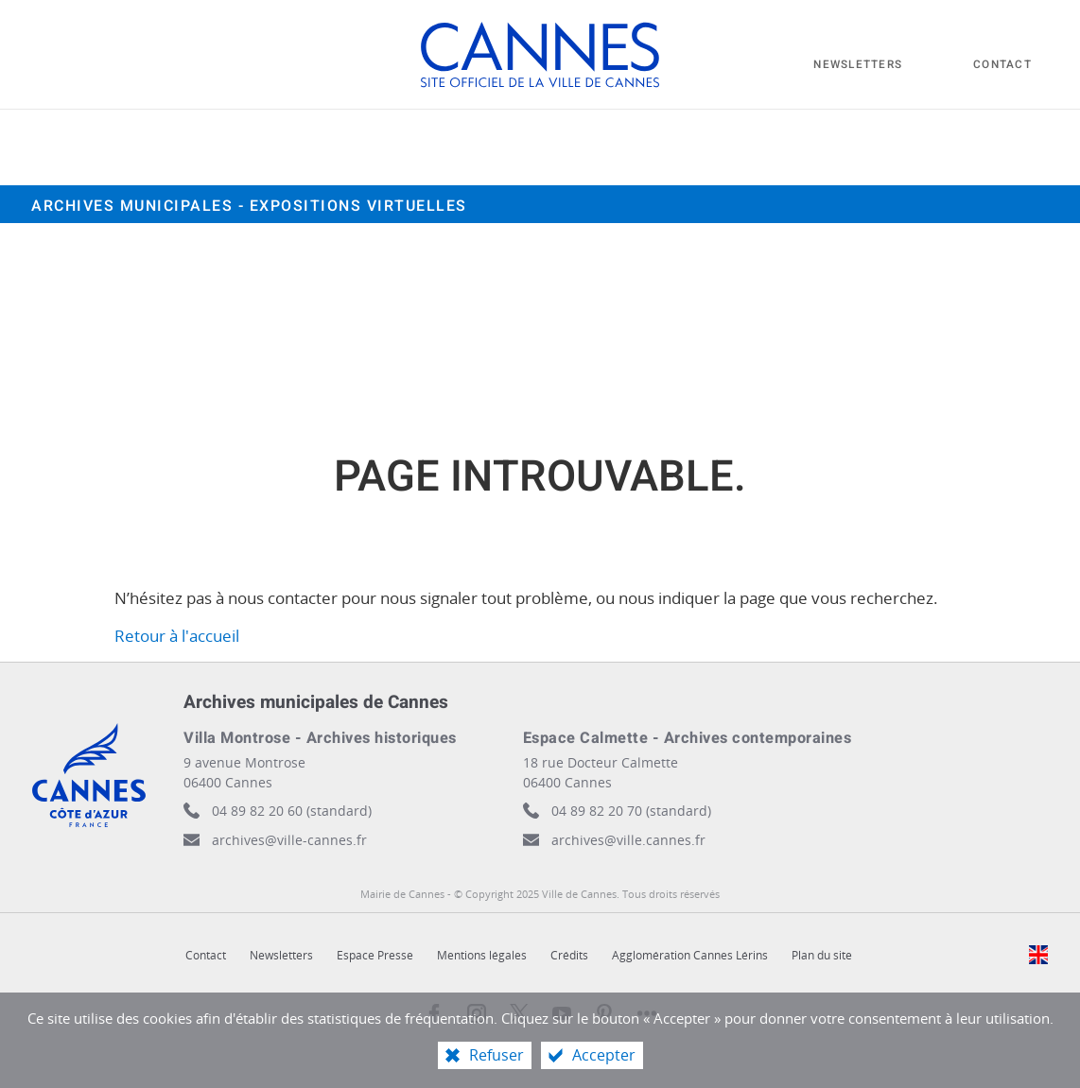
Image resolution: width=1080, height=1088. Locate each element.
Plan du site (822, 955)
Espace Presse (375, 955)
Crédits (569, 955)
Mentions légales (482, 955)
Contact (205, 955)
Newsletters (281, 955)
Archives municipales (249, 206)
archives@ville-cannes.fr (289, 840)
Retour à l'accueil (176, 636)
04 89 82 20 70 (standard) (631, 811)
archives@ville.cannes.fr (628, 840)
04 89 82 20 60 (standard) (292, 811)
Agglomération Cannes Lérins (690, 955)
